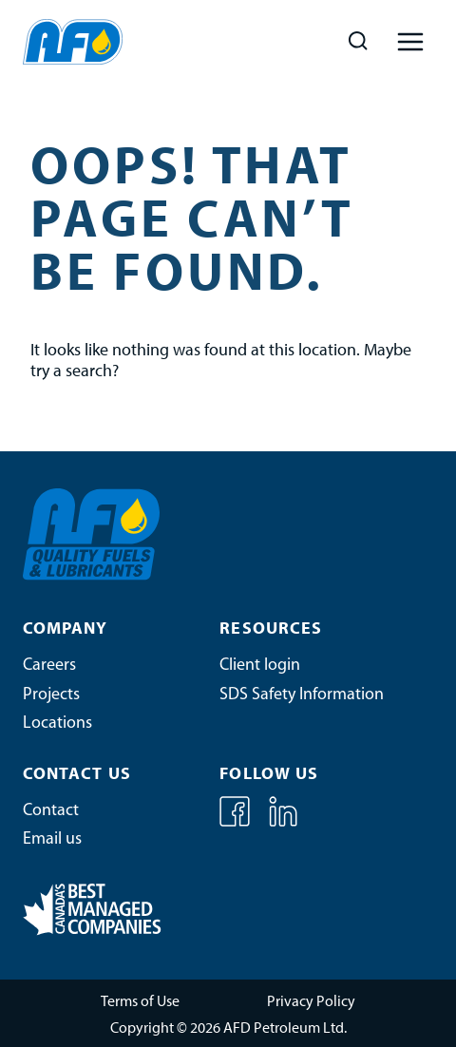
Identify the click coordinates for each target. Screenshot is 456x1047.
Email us (52, 839)
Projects (51, 695)
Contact (51, 811)
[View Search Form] (357, 41)
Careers (49, 666)
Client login (259, 666)
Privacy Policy (311, 1002)
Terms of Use (140, 1002)
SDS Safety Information (301, 695)
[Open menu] (410, 41)
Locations (57, 723)
